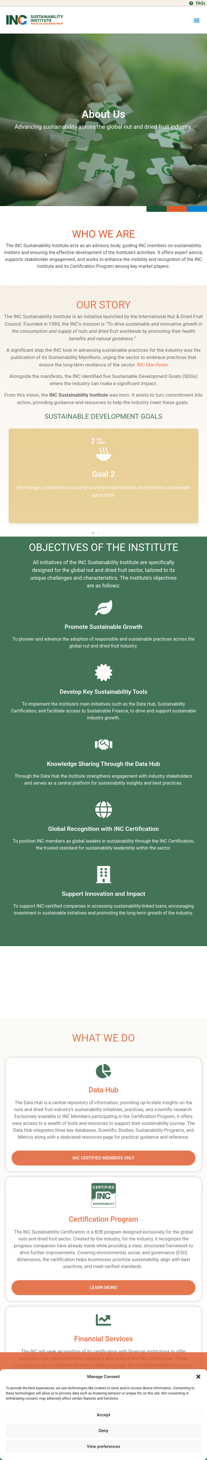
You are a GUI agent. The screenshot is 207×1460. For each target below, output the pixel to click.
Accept (103, 1414)
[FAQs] (191, 3)
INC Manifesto (152, 365)
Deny (104, 1430)
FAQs (200, 3)
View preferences (103, 1446)
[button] (198, 1377)
